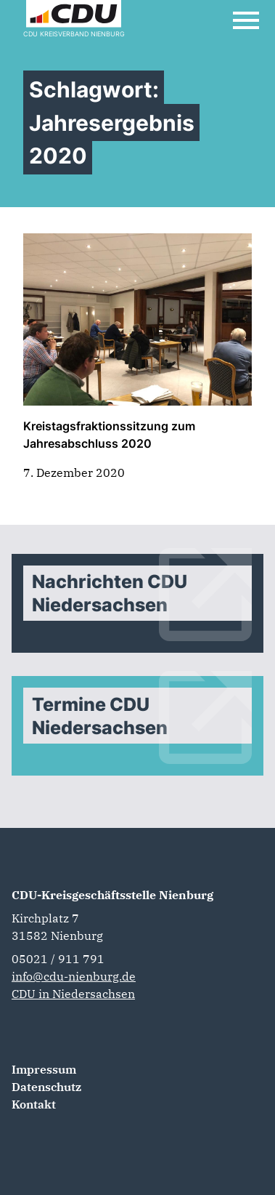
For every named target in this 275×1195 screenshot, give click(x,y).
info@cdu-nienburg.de (74, 976)
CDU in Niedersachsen (73, 993)
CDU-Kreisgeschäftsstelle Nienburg (112, 895)
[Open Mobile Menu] (246, 20)
